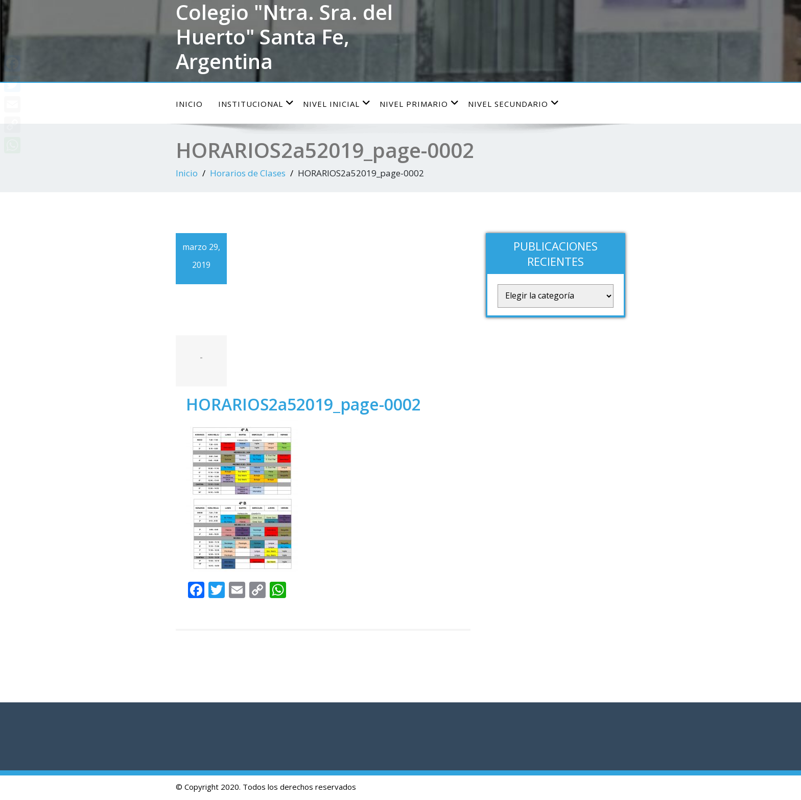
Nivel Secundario (513, 103)
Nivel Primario (419, 103)
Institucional (256, 103)
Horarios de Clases (248, 173)
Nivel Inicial (337, 103)
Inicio (189, 104)
